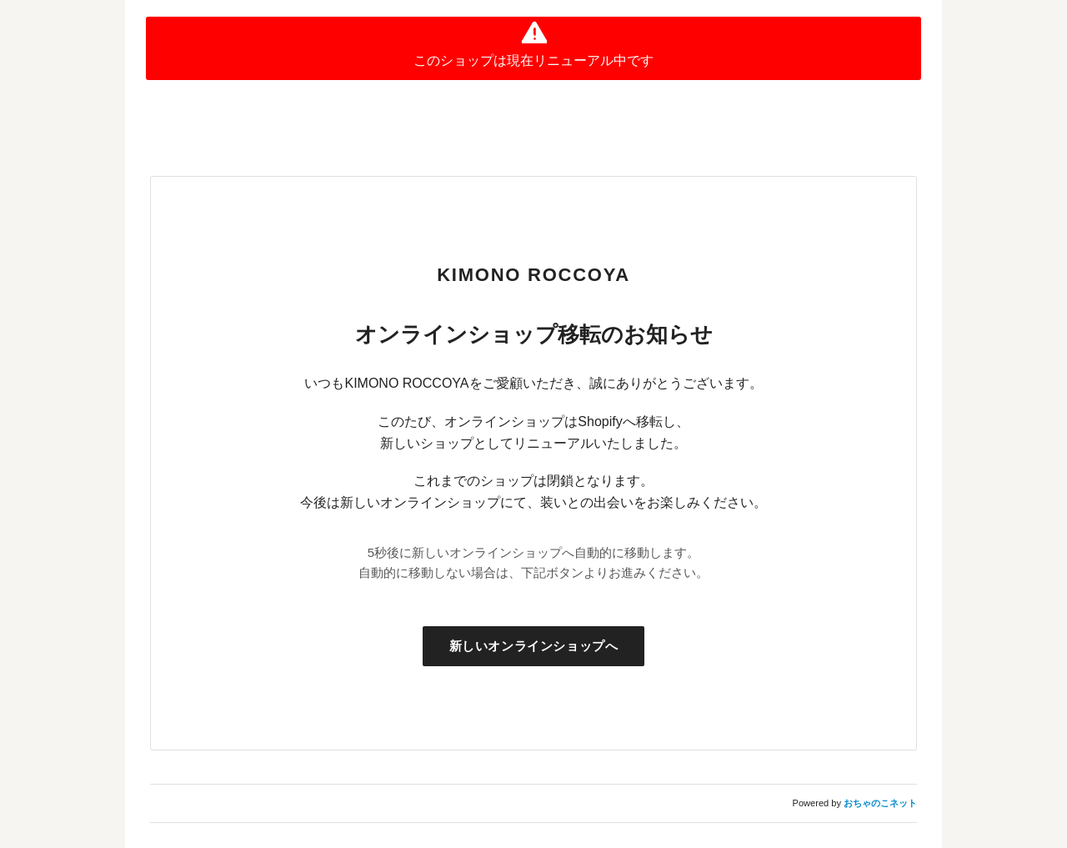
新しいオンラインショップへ (534, 646)
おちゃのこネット (880, 803)
